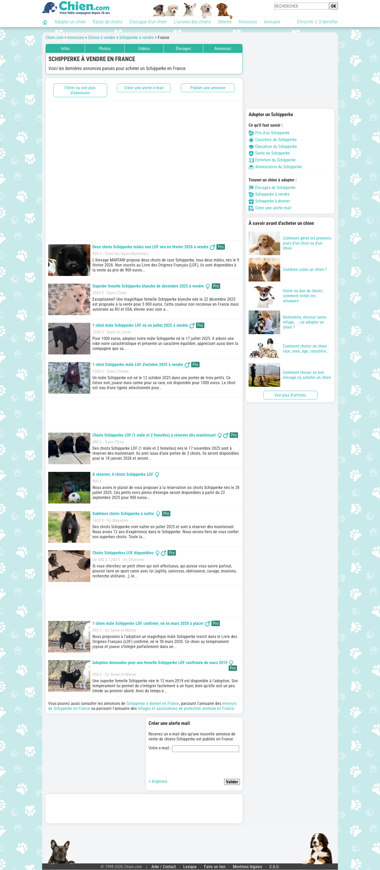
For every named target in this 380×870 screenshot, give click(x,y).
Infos (65, 48)
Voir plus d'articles (290, 395)
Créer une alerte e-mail (144, 87)
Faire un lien (214, 866)
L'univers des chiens (192, 21)
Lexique (190, 866)
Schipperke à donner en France (152, 703)
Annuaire (272, 21)
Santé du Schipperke (269, 153)
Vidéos (144, 48)
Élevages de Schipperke (272, 187)
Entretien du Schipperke (272, 159)
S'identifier (328, 21)
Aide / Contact (163, 866)
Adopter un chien (70, 21)
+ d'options (158, 781)
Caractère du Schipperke (273, 139)
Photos (105, 48)
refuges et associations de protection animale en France (186, 708)
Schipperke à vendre (269, 194)
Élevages (183, 48)
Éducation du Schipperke (273, 146)
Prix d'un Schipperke (269, 132)
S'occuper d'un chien (148, 21)
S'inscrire (305, 21)
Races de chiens (107, 21)
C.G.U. (274, 866)
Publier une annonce (207, 87)
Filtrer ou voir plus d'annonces (80, 90)
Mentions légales (247, 866)
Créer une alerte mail (270, 207)
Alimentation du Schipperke (275, 166)
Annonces (248, 21)
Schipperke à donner (269, 201)
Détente (225, 21)
